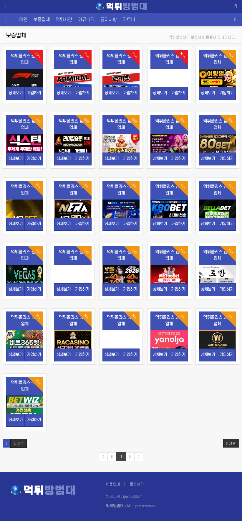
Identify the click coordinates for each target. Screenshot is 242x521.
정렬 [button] (231, 442)
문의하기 (137, 484)
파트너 (129, 19)
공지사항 (108, 19)
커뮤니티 (86, 19)
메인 (23, 19)
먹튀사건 (64, 19)
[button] (7, 443)
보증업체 (41, 19)
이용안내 (113, 484)
